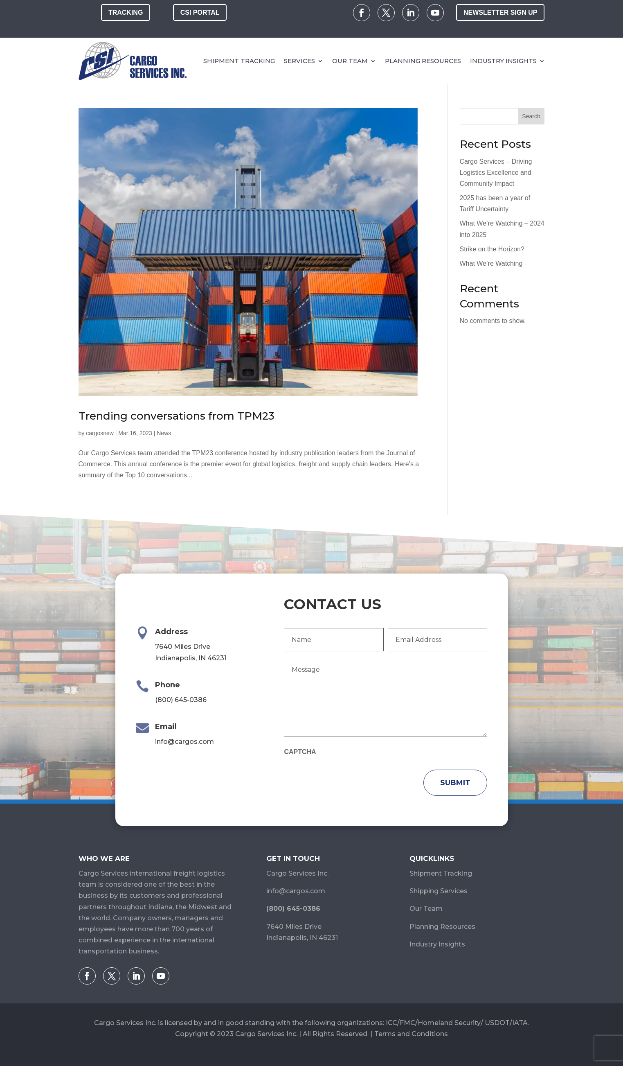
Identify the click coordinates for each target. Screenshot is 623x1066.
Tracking (125, 12)
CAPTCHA (300, 751)
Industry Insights (503, 61)
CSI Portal (200, 12)
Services (299, 61)
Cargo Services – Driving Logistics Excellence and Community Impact (496, 172)
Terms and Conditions (411, 1034)
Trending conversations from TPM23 (176, 415)
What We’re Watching (491, 263)
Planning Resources (423, 61)
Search (531, 116)
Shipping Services (438, 891)
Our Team (350, 61)
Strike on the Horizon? (492, 249)
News (164, 433)
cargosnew (100, 433)
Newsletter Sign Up (500, 12)
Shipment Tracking (239, 61)
